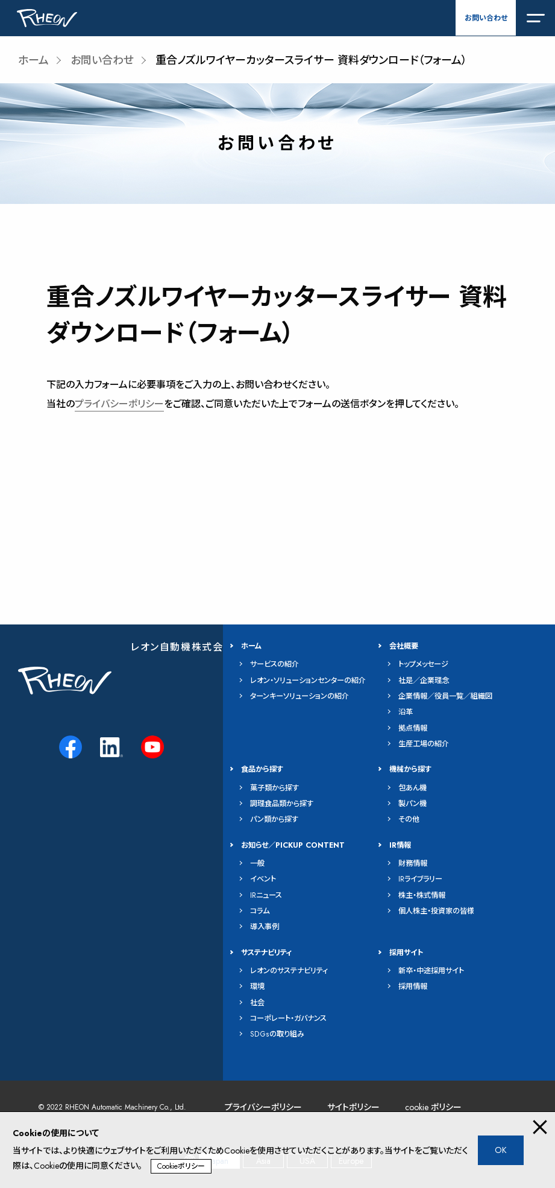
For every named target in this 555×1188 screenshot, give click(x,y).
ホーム (33, 60)
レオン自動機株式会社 (182, 647)
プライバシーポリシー (119, 404)
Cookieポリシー (181, 1166)
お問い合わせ (486, 18)
